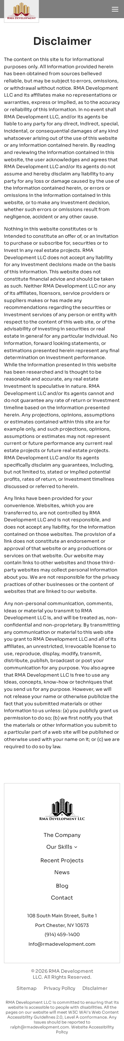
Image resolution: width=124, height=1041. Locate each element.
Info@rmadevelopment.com (62, 944)
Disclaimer (94, 988)
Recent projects (62, 860)
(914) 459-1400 (62, 934)
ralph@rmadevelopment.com (39, 1027)
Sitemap (27, 988)
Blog (62, 885)
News (62, 872)
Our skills (59, 846)
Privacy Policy (59, 988)
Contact (62, 897)
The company (62, 835)
